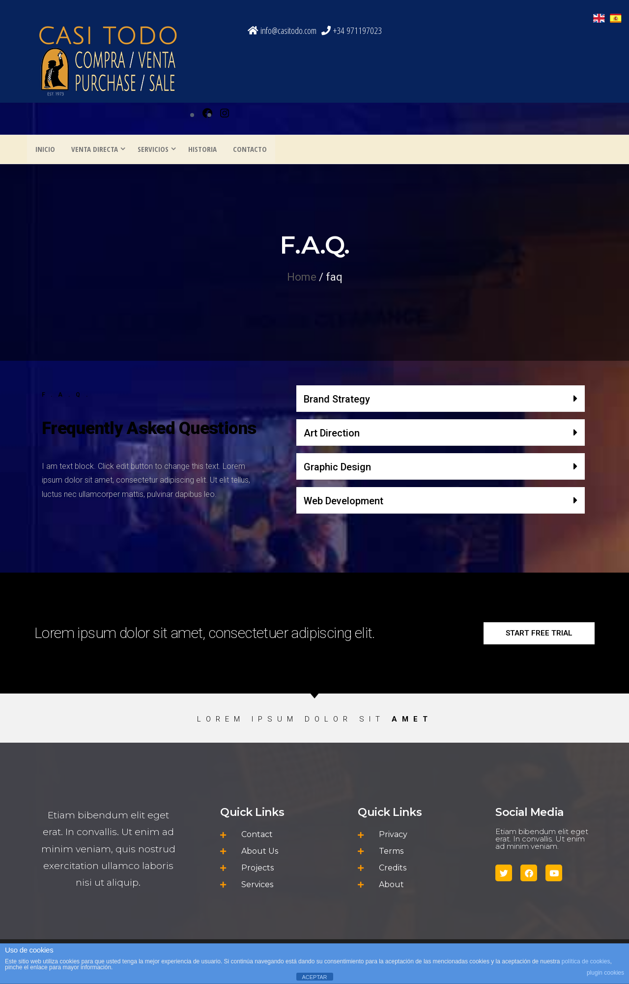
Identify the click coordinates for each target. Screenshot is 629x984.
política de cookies (586, 961)
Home (301, 278)
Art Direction (332, 434)
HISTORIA (200, 150)
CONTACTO (246, 150)
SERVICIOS (150, 150)
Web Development (343, 502)
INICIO (44, 150)
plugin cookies (605, 972)
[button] (440, 399)
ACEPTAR (314, 977)
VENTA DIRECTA (92, 150)
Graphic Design (337, 468)
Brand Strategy (337, 400)
